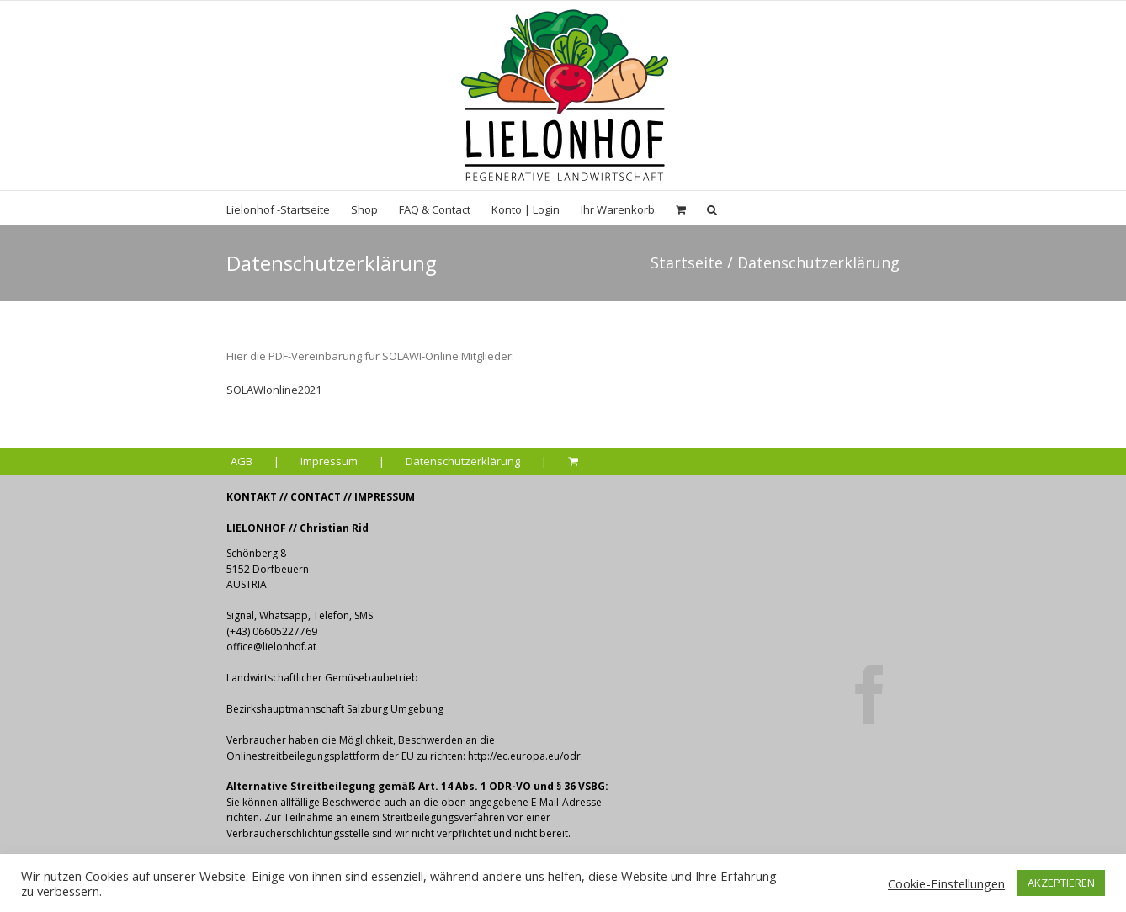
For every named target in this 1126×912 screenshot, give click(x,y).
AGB (241, 461)
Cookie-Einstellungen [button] (946, 883)
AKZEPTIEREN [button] (1061, 882)
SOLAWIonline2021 (273, 389)
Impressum (329, 461)
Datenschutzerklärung (463, 461)
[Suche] (712, 208)
